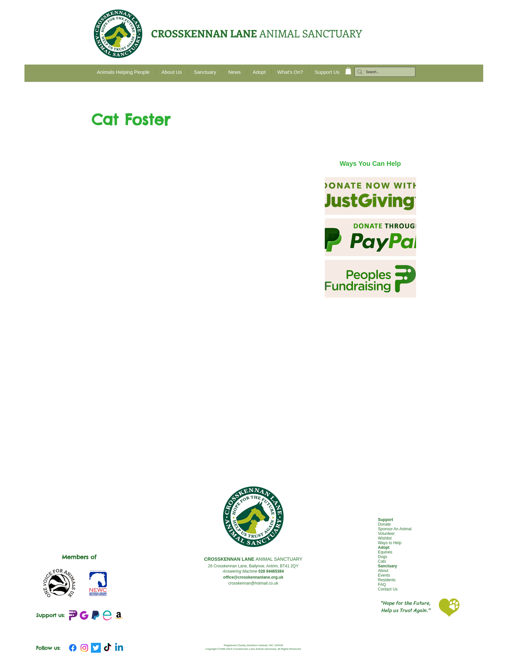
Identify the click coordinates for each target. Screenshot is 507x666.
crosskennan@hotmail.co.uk (253, 583)
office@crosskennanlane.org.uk (253, 577)
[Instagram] (84, 648)
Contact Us (388, 589)
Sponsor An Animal (394, 529)
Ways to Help (389, 543)
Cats (382, 561)
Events (384, 575)
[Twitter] (96, 648)
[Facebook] (73, 648)
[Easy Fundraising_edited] (107, 615)
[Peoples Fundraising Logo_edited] (72, 615)
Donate (384, 524)
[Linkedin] (119, 648)
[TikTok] (107, 648)
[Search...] (383, 72)
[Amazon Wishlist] (119, 615)
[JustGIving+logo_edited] (84, 615)
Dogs (382, 556)
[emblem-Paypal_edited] (96, 615)
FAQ (382, 584)
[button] (348, 70)
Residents (387, 580)
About (383, 570)
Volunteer (386, 533)
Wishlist (385, 538)
